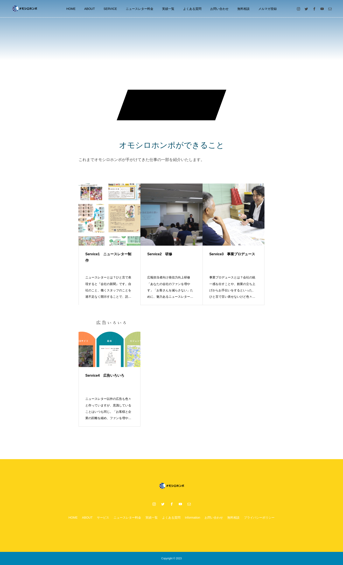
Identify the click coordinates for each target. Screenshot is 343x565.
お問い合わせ (219, 8)
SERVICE (110, 8)
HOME (70, 8)
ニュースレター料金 (139, 8)
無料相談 (243, 8)
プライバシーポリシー (259, 517)
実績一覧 (168, 8)
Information (192, 517)
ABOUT (89, 8)
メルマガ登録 (267, 8)
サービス (103, 517)
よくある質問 (192, 8)
